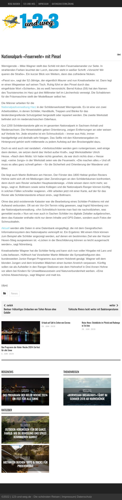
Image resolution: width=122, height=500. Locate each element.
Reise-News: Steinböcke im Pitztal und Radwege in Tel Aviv (101, 324)
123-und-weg (29, 3)
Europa (25, 390)
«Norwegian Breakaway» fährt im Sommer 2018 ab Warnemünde (87, 397)
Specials (87, 390)
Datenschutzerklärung (63, 3)
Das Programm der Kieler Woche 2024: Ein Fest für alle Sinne (20, 348)
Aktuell (5, 228)
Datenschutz (84, 496)
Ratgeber (25, 424)
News (14, 293)
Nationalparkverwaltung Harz (18, 107)
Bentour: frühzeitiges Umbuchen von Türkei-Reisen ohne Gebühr (30, 310)
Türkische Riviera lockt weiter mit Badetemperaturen (93, 309)
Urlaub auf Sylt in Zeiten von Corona (56, 322)
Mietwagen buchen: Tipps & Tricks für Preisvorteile (25, 464)
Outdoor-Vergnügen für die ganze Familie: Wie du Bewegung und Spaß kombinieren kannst (25, 433)
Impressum (43, 3)
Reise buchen (14, 3)
